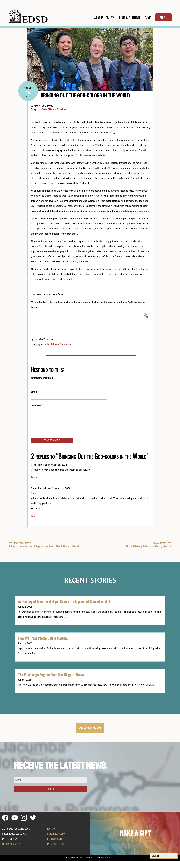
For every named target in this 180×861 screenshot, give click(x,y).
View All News (90, 728)
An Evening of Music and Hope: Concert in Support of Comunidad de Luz (66, 601)
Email (34, 391)
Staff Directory (56, 833)
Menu (163, 17)
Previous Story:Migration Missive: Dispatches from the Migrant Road (44, 544)
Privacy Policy (55, 843)
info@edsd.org (11, 843)
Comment (37, 405)
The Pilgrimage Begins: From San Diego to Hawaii (52, 674)
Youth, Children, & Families (54, 109)
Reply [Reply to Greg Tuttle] (34, 477)
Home (51, 828)
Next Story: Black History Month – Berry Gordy (148, 544)
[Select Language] (164, 856)
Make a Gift (135, 833)
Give (148, 17)
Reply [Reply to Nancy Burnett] (34, 515)
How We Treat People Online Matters (43, 638)
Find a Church (55, 838)
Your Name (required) (42, 377)
